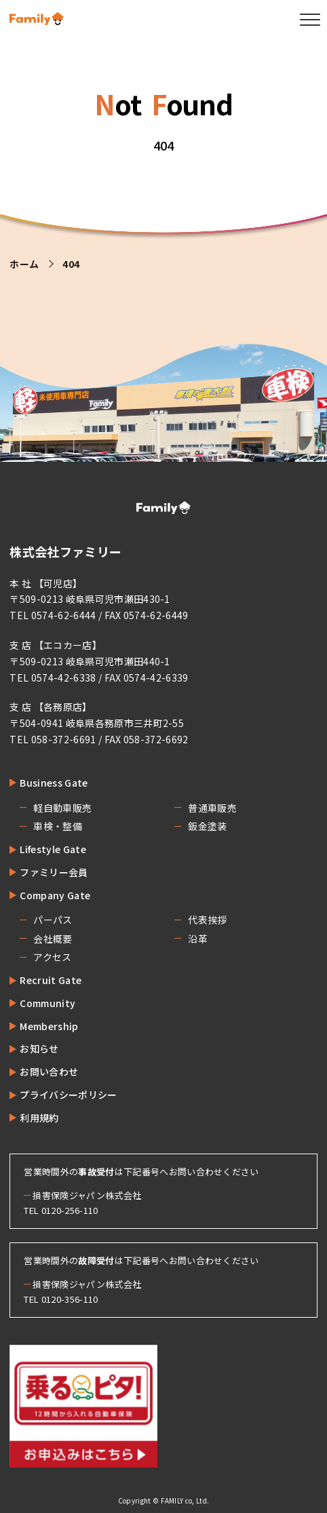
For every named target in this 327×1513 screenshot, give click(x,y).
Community (47, 1003)
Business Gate (54, 782)
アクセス (52, 957)
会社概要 (52, 938)
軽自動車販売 (62, 807)
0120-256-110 (69, 1210)
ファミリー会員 (54, 872)
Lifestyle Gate (52, 849)
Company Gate (55, 895)
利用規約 (39, 1117)
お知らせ (39, 1048)
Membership (49, 1026)
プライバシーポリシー (68, 1094)
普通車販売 (212, 807)
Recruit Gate (50, 980)
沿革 (198, 938)
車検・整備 (57, 826)
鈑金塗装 (207, 826)
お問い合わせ (49, 1071)
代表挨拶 (207, 919)
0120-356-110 (69, 1299)
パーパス (52, 919)
